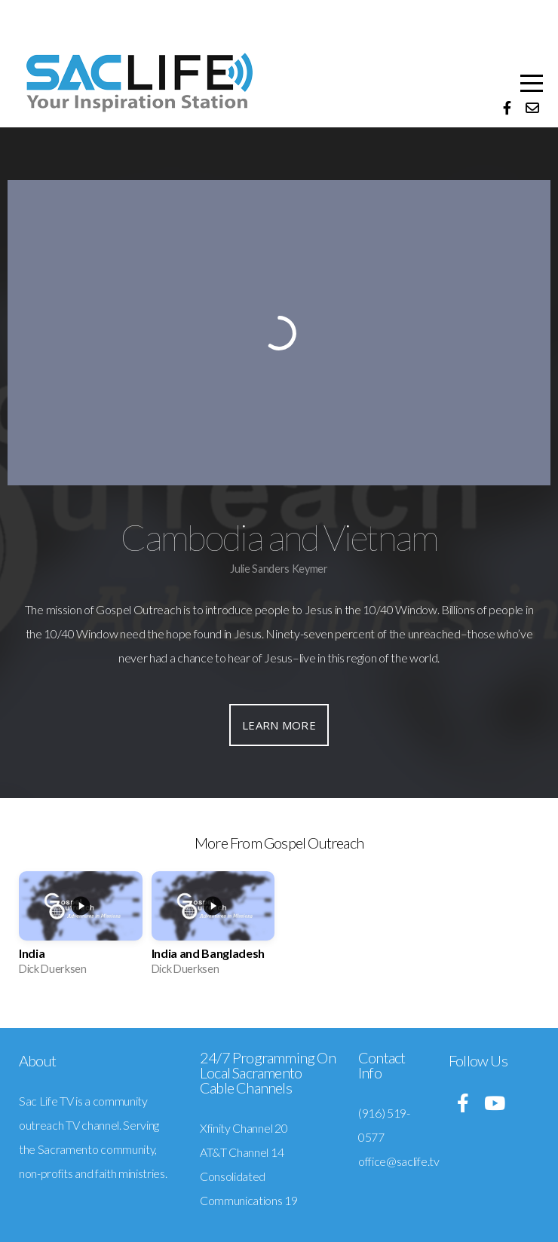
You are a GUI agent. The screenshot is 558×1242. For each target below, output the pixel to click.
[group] (81, 929)
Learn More (279, 725)
